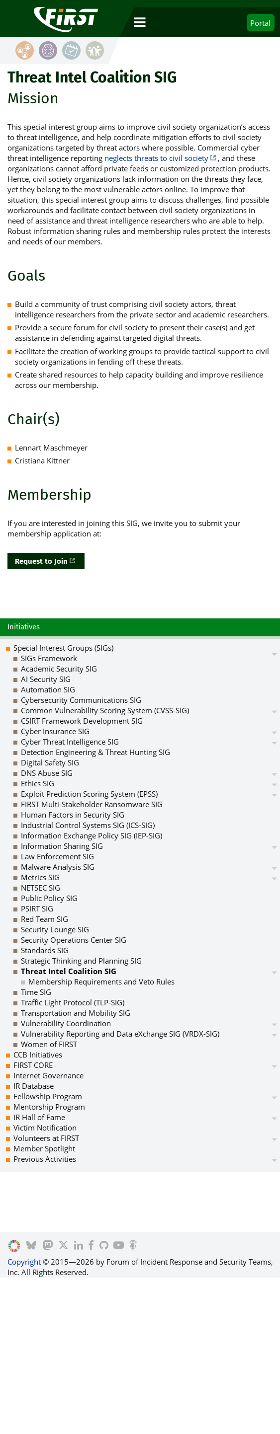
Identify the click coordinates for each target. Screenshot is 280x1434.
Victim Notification (45, 1127)
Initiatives (23, 626)
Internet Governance (48, 1075)
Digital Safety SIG (50, 762)
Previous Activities (44, 1159)
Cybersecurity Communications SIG (81, 700)
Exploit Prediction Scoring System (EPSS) (89, 794)
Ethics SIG (37, 783)
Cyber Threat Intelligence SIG (70, 742)
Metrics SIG (40, 877)
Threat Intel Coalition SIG (68, 971)
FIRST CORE (33, 1065)
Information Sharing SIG (62, 846)
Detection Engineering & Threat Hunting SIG (95, 752)
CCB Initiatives (37, 1054)
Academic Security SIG (59, 669)
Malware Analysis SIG (57, 867)
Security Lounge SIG (55, 929)
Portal (260, 23)
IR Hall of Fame (39, 1117)
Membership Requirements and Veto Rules (101, 981)
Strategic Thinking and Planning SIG (81, 961)
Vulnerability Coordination (66, 1023)
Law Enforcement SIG (57, 856)
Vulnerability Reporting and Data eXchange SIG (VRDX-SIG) (120, 1034)
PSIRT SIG (37, 908)
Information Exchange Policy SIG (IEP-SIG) (91, 835)
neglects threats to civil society (156, 158)
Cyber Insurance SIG (55, 731)
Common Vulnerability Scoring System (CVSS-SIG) (105, 710)
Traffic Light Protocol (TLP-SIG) (72, 1002)
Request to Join (41, 561)
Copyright (24, 1262)
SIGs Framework (49, 658)
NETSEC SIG (40, 888)
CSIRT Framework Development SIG (82, 721)
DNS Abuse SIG (47, 773)
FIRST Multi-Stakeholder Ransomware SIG (92, 804)
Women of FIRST (49, 1044)
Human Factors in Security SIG (72, 815)
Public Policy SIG (49, 898)
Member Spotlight (44, 1148)
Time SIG (36, 992)
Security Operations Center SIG (73, 940)
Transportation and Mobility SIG (75, 1013)
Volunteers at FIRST (46, 1138)
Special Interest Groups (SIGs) (63, 648)
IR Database (33, 1086)
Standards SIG (45, 950)
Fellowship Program (47, 1096)
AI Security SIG (46, 679)
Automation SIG (48, 689)
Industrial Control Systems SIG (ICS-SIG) (88, 825)
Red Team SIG (44, 919)
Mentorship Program (49, 1107)
